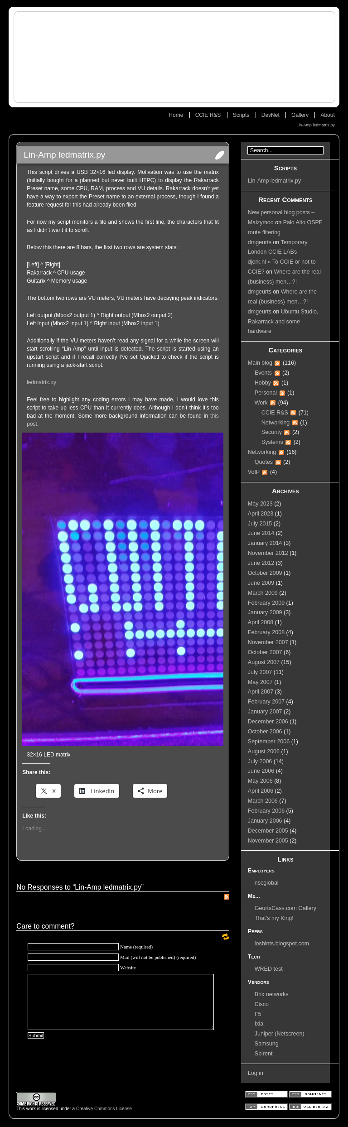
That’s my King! (274, 918)
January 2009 (265, 612)
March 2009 (263, 593)
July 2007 (260, 672)
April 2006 (260, 791)
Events (263, 373)
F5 (258, 1014)
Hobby (263, 383)
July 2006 (260, 761)
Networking (275, 422)
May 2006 (260, 781)
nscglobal (267, 883)
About (327, 115)
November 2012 (268, 553)
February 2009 (266, 603)
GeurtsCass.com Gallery (285, 908)
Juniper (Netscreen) (279, 1034)
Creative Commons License (104, 1108)
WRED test (269, 969)
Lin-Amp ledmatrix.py (315, 125)
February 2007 (266, 701)
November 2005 (268, 841)
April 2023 (260, 514)
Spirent (264, 1053)
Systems (272, 442)
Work (261, 403)
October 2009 (265, 573)
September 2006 (269, 741)
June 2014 (261, 533)
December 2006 (268, 721)
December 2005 (268, 831)
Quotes (264, 462)
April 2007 (260, 692)
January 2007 (265, 711)
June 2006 (261, 771)
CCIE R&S (208, 115)
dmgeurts (259, 242)
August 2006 (264, 751)
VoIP (254, 472)
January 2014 (265, 543)
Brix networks (272, 994)
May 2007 (260, 682)
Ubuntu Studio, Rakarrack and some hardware (283, 321)
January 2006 (265, 821)
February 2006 (266, 811)
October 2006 (265, 731)
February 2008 (266, 632)
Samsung (267, 1043)
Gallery (300, 115)
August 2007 (264, 662)
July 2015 (260, 523)
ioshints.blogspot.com (282, 943)
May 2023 (260, 504)
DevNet (270, 115)
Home (176, 115)
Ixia (259, 1024)
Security (271, 432)
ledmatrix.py (41, 382)
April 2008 (260, 622)
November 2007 (268, 642)
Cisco (262, 1004)
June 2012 (261, 563)
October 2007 (265, 652)
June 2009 (261, 583)
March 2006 (263, 801)
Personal (266, 393)
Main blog (260, 363)
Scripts (241, 115)
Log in (255, 1073)
